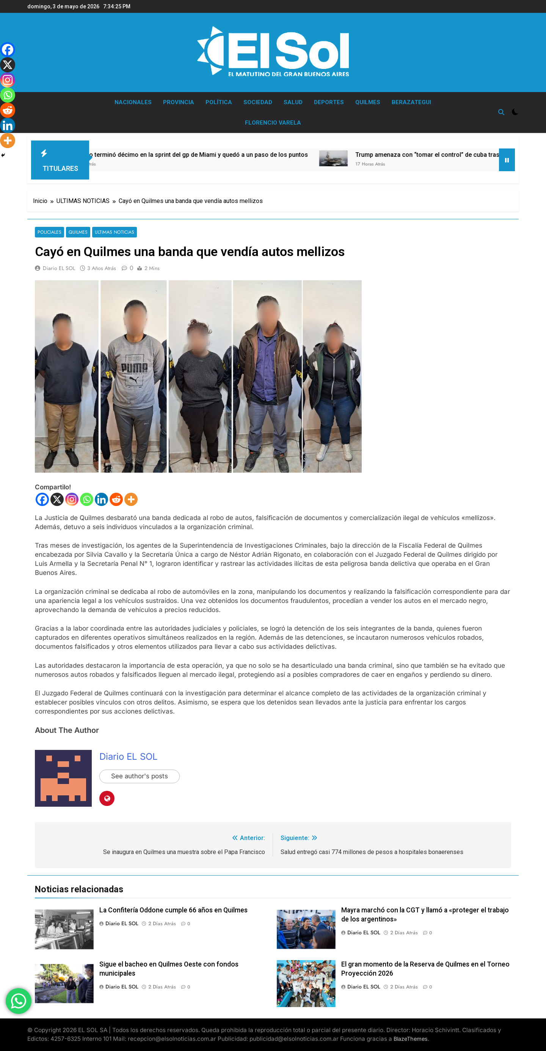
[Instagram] (71, 499)
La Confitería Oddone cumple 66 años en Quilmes (173, 910)
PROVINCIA (178, 102)
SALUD (293, 102)
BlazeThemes (411, 1038)
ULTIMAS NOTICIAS (113, 232)
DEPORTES (329, 102)
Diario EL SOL (59, 268)
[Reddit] (116, 499)
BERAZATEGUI (411, 102)
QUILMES (367, 102)
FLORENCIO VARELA (273, 122)
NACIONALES (133, 102)
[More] (131, 499)
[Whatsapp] (86, 499)
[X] (57, 499)
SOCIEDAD (257, 102)
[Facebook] (42, 499)
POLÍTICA (219, 102)
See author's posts (139, 776)
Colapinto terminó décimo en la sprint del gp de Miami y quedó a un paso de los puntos (220, 154)
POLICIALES (49, 232)
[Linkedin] (101, 499)
